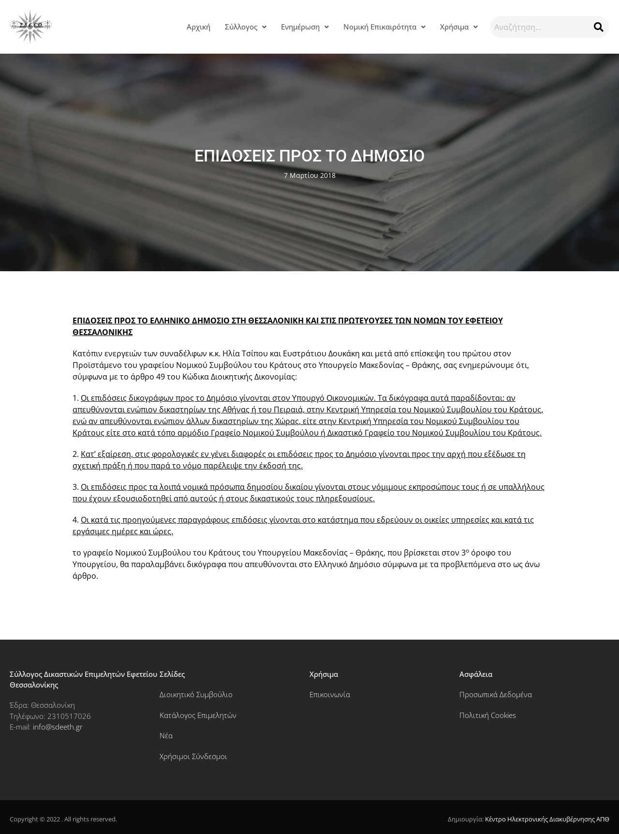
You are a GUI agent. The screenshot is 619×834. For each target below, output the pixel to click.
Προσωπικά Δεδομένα (495, 694)
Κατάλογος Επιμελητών (198, 715)
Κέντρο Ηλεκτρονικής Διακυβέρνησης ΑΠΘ (547, 819)
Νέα (166, 735)
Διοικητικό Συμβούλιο (196, 694)
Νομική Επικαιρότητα (384, 26)
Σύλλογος (245, 26)
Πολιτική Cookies (487, 715)
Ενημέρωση (305, 26)
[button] (246, 27)
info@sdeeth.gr (58, 727)
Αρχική (198, 26)
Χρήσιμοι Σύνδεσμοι (193, 756)
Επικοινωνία (330, 694)
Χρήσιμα (459, 26)
